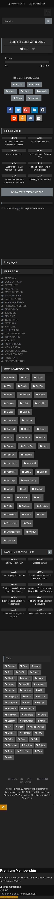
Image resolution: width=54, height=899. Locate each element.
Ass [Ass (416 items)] (9, 672)
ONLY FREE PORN (13, 333)
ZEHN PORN (9, 320)
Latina (28, 472)
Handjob (10, 455)
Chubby (42, 403)
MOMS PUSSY (10, 347)
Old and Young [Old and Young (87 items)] (37, 727)
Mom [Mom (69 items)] (20, 727)
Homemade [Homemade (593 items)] (29, 708)
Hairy (45, 446)
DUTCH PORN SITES (14, 351)
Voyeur (32, 532)
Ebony (10, 91)
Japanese (11, 472)
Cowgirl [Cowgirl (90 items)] (25, 684)
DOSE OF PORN (11, 282)
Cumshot (11, 429)
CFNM (26, 403)
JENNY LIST (9, 313)
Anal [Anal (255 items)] (25, 666)
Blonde (10, 394)
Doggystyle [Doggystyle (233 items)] (13, 696)
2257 (30, 779)
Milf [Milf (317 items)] (9, 727)
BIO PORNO (9, 309)
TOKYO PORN (10, 337)
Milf (24, 489)
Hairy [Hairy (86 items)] (27, 702)
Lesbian (43, 472)
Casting (10, 403)
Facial (9, 437)
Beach (24, 386)
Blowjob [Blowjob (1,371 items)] (11, 678)
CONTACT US (15, 779)
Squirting (43, 506)
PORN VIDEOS (11, 344)
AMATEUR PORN (12, 292)
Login (31, 4)
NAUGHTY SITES (12, 299)
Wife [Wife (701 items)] (10, 757)
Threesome (12, 523)
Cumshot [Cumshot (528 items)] (27, 690)
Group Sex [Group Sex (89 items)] (13, 702)
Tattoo (28, 515)
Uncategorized (13, 532)
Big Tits (18, 84)
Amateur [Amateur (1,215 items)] (12, 666)
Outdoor (38, 489)
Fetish (42, 437)
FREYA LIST (9, 285)
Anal (26, 377)
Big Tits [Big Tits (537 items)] (22, 672)
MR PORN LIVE (11, 295)
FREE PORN (9, 358)
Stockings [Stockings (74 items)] (12, 745)
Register (41, 4)
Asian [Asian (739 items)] (37, 666)
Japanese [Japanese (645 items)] (28, 715)
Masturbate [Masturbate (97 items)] (27, 721)
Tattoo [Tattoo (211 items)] (42, 745)
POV (39, 497)
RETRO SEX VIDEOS (14, 306)
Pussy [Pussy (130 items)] (23, 739)
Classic (10, 412)
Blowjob (34, 84)
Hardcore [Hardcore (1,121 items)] (12, 708)
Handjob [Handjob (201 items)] (41, 702)
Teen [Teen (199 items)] (10, 751)
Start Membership (9, 897)
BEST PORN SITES (13, 361)
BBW (9, 386)
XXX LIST (8, 340)
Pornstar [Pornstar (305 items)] (26, 733)
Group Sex (28, 446)
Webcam (11, 540)
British (42, 394)
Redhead (26, 506)
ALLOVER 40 (9, 288)
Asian (40, 377)
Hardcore (33, 98)
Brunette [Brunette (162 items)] (26, 678)
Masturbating (30, 480)
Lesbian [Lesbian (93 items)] (11, 721)
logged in (19, 208)
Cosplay (26, 412)
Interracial (31, 463)
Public (9, 506)
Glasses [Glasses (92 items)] (42, 696)
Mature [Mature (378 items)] (43, 721)
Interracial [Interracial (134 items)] (12, 715)
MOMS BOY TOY (12, 354)
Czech (27, 429)
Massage (11, 480)
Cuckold (28, 420)
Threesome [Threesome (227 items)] (25, 751)
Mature (10, 489)
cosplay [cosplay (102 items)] (41, 678)
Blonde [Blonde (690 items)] (36, 672)
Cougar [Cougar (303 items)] (11, 684)
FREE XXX (8, 278)
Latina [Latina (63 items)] (43, 715)
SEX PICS (8, 316)
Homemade (12, 463)
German (10, 446)
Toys (28, 523)
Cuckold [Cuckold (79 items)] (11, 690)
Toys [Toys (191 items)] (39, 751)
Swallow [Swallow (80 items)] (28, 745)
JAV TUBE (8, 326)
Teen (42, 515)
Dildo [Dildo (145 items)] (40, 690)
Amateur (10, 377)
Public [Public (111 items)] (10, 739)
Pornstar (24, 497)
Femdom (25, 437)
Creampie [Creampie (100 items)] (40, 684)
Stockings (11, 515)
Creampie (11, 420)
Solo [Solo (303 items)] (36, 739)
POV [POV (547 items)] (40, 733)
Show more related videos (27, 191)
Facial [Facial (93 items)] (28, 696)
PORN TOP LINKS (12, 302)
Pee (8, 497)
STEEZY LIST (10, 330)
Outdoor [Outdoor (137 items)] (11, 733)
